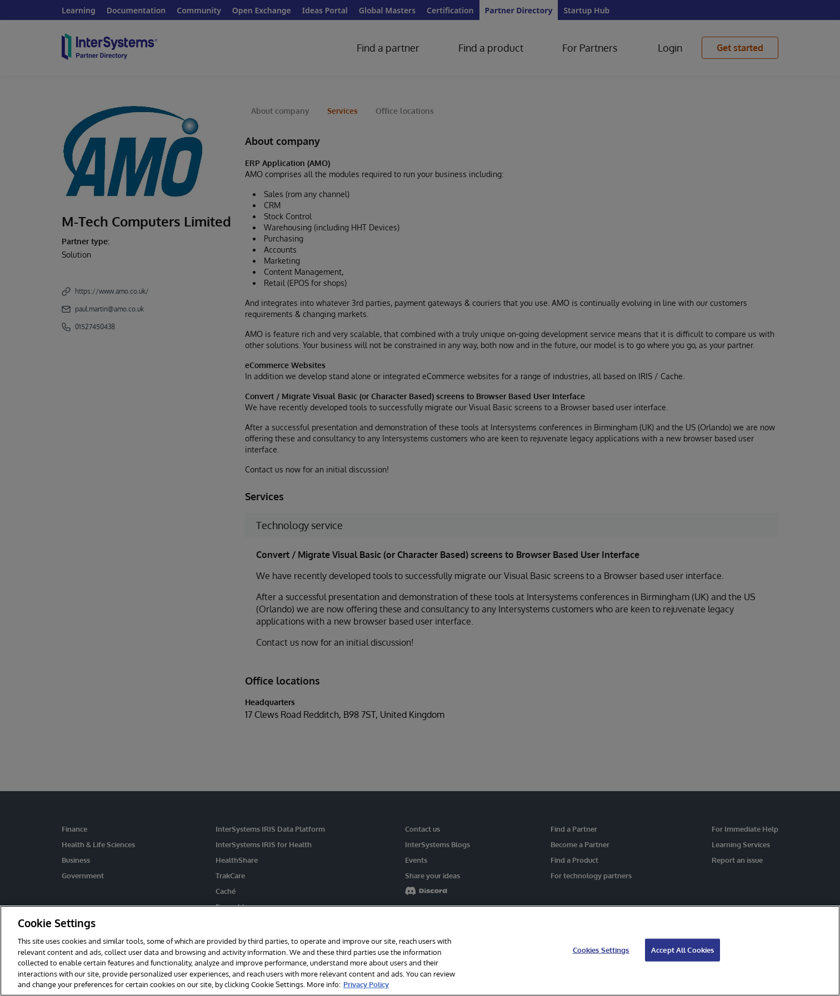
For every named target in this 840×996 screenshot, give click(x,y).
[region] (420, 951)
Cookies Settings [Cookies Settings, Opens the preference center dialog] (601, 949)
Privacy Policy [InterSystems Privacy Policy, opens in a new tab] (366, 984)
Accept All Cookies (682, 949)
